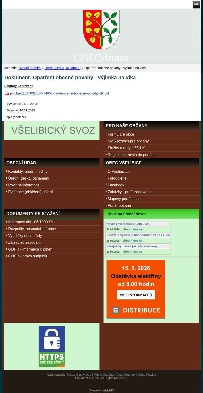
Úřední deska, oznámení (63, 68)
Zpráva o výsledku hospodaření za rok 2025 (138, 235)
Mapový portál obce (124, 199)
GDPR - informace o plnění (30, 249)
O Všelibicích (119, 171)
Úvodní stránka (30, 68)
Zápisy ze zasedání (24, 242)
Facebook (116, 185)
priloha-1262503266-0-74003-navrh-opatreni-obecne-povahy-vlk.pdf (59, 93)
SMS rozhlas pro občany (128, 141)
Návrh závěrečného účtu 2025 (128, 224)
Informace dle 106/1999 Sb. (31, 222)
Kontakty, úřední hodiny (28, 171)
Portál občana (119, 206)
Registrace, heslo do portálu (131, 155)
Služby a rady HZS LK (126, 148)
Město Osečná (103, 374)
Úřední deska (132, 229)
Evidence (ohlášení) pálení (30, 192)
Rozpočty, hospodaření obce (32, 229)
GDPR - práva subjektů (27, 256)
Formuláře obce (121, 134)
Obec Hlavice (147, 374)
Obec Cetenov (125, 374)
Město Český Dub (79, 374)
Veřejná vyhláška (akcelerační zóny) (133, 246)
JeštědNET (108, 390)
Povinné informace (24, 185)
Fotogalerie (117, 178)
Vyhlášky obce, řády (25, 236)
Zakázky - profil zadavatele (130, 192)
